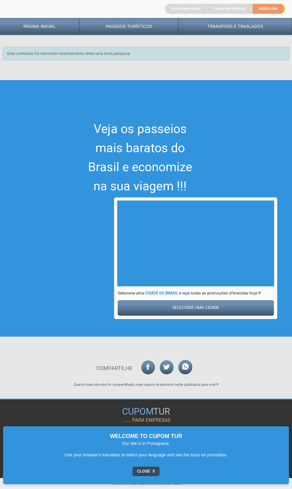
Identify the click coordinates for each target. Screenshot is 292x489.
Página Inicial (39, 26)
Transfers (235, 26)
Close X (146, 471)
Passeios (129, 26)
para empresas (151, 420)
